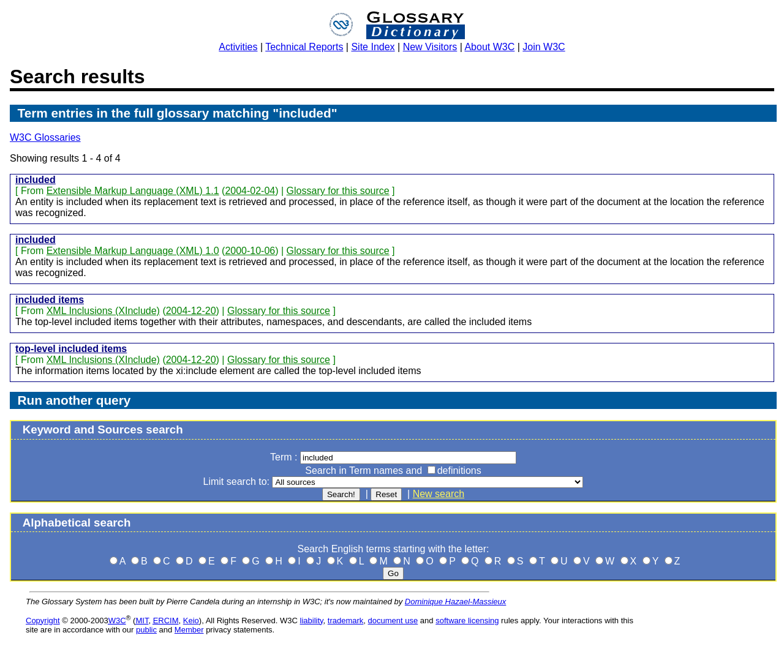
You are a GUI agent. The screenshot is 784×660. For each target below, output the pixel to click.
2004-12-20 (191, 311)
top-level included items (71, 348)
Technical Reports (304, 47)
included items (49, 299)
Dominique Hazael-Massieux (455, 601)
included (35, 179)
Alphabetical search (77, 522)
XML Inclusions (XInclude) (103, 311)
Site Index (372, 47)
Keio (191, 620)
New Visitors (430, 47)
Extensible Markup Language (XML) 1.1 (133, 191)
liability (311, 620)
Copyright (43, 620)
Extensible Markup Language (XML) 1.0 (133, 251)
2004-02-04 (250, 191)
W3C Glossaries (45, 137)
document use (393, 620)
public (146, 629)
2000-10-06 (250, 251)
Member (189, 629)
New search (438, 494)
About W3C (489, 47)
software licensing (467, 620)
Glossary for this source (338, 191)
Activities (238, 47)
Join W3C (543, 47)
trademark (346, 620)
